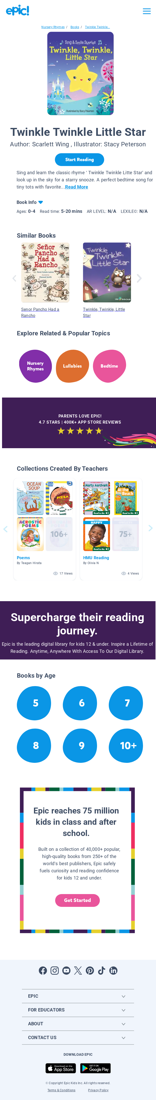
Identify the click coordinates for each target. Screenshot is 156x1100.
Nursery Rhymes (53, 27)
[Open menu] (147, 11)
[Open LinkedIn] (113, 970)
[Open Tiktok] (102, 970)
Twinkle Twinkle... (97, 27)
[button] (45, 529)
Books (74, 27)
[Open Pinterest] (90, 970)
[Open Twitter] (78, 970)
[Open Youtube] (66, 970)
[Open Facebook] (43, 970)
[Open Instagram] (55, 970)
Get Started (77, 900)
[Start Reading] (79, 159)
